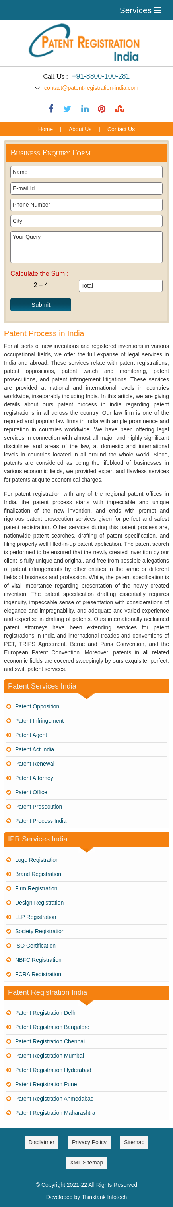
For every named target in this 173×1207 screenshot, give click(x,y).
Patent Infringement (39, 721)
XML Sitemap (86, 1162)
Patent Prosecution (38, 806)
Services (140, 10)
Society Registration (40, 931)
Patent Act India (34, 749)
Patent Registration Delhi (46, 1013)
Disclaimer (41, 1142)
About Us (80, 129)
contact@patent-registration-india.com (91, 88)
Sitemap (134, 1142)
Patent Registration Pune (46, 1084)
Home (45, 129)
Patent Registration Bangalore (52, 1027)
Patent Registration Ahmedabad (54, 1098)
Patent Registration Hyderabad (53, 1070)
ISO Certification (35, 945)
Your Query (86, 247)
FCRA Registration (38, 974)
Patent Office (31, 792)
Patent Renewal (34, 763)
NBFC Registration (38, 960)
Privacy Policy (89, 1142)
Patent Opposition (37, 706)
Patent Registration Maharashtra (55, 1113)
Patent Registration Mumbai (49, 1055)
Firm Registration (36, 888)
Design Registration (39, 902)
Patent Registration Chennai (50, 1041)
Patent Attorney (34, 778)
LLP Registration (35, 917)
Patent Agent (31, 735)
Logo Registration (37, 860)
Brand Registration (38, 874)
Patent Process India (40, 821)
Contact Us (121, 129)
